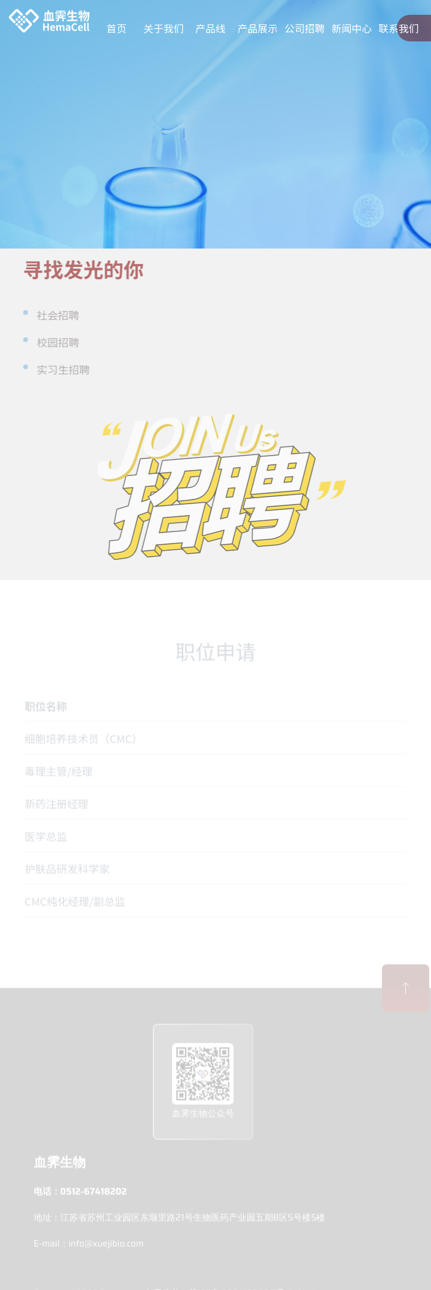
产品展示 (258, 28)
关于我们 (164, 28)
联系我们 (398, 28)
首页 (116, 28)
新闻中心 (352, 28)
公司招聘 (304, 28)
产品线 (211, 28)
